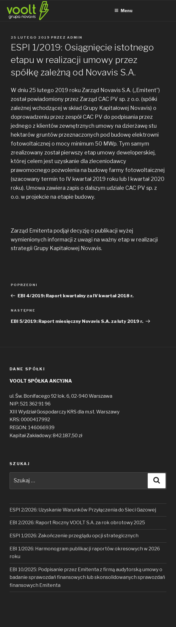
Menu (123, 10)
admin (74, 37)
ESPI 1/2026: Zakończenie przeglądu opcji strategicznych (74, 535)
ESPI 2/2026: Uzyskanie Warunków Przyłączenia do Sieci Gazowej (83, 510)
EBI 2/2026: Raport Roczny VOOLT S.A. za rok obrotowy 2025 (77, 522)
